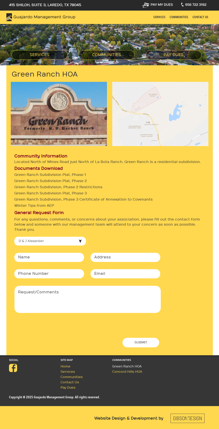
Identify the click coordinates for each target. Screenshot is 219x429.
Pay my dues (162, 5)
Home (65, 366)
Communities (179, 17)
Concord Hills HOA (127, 372)
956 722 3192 (195, 5)
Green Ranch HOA (127, 366)
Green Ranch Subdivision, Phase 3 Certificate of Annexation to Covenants (83, 199)
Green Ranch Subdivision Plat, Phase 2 (50, 181)
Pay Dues (174, 55)
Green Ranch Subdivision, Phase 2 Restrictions (58, 187)
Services (159, 17)
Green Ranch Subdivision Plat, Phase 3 (50, 193)
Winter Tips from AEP (34, 206)
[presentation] (41, 328)
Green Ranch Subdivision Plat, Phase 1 (50, 175)
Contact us (200, 17)
